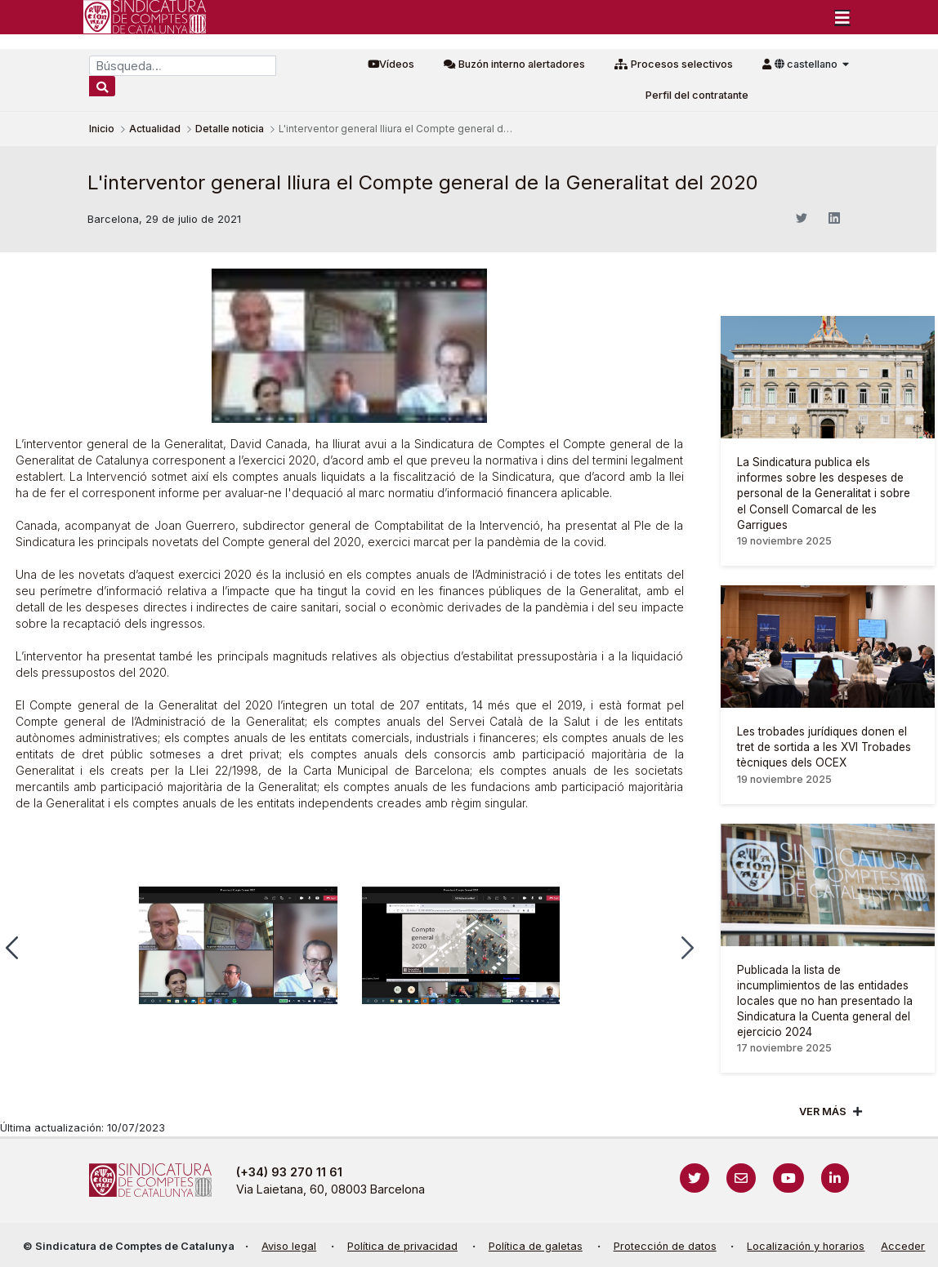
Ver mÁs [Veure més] (822, 1111)
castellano (807, 64)
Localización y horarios (805, 1246)
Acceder (903, 1246)
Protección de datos (665, 1246)
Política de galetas (536, 1246)
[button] (687, 948)
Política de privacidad (402, 1246)
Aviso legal (288, 1246)
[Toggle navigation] (842, 17)
